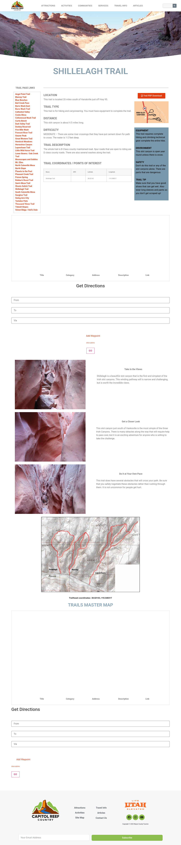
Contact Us (101, 818)
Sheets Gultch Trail (23, 186)
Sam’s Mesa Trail (22, 183)
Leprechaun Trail (22, 147)
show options (90, 343)
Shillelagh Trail (21, 189)
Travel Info (120, 6)
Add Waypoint (91, 336)
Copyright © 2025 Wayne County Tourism (135, 824)
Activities (66, 6)
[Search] (174, 6)
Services (103, 6)
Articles (138, 6)
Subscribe (127, 837)
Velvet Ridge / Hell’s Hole (26, 210)
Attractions (48, 6)
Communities (85, 6)
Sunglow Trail (21, 195)
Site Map (79, 817)
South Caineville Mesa (25, 192)
